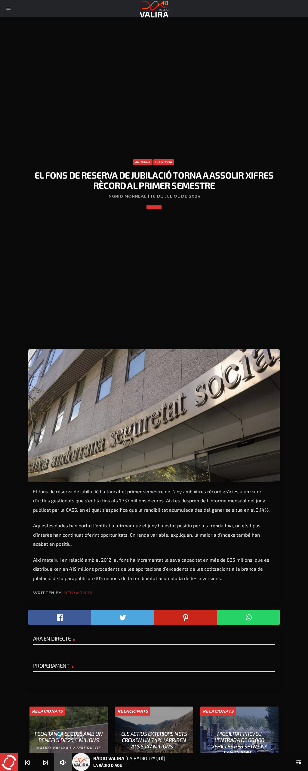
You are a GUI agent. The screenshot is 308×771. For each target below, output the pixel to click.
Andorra (143, 162)
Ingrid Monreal (78, 592)
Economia (163, 162)
